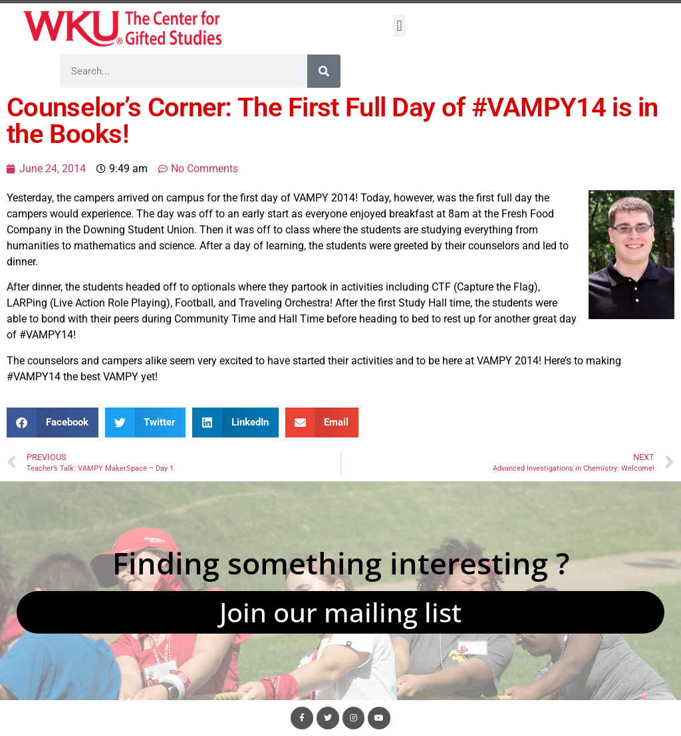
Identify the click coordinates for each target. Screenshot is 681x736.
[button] (399, 26)
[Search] (323, 71)
